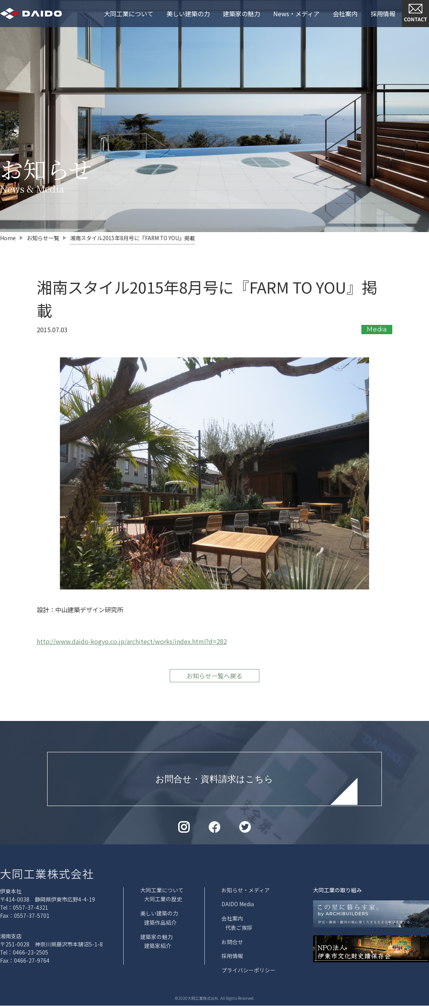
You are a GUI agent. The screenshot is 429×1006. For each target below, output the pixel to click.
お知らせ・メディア (245, 892)
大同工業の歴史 (163, 901)
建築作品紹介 (160, 924)
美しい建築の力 (188, 13)
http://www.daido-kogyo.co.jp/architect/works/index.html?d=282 (132, 643)
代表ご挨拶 (238, 929)
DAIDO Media (237, 906)
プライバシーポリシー (248, 971)
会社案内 (345, 13)
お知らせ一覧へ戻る (214, 678)
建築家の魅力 (241, 13)
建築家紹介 (157, 947)
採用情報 (383, 13)
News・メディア (296, 13)
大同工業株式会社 (48, 876)
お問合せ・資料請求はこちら (214, 781)
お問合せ (232, 943)
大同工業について (128, 13)
